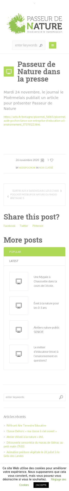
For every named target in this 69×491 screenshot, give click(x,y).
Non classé (46, 167)
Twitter (24, 225)
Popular (15, 251)
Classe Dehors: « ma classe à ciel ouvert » (32, 431)
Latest (13, 261)
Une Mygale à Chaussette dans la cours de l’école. (45, 281)
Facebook (9, 225)
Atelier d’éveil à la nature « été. (25, 436)
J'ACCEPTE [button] (41, 484)
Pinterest (38, 225)
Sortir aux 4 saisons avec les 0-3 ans (35, 190)
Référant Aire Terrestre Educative (26, 425)
